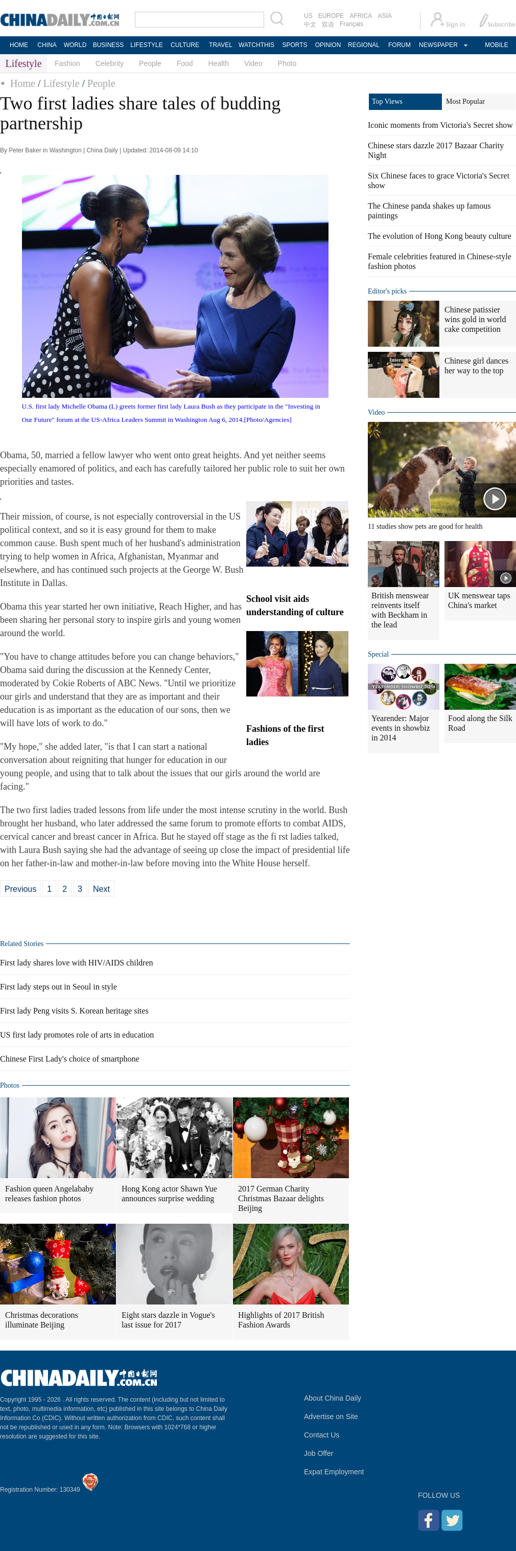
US (308, 15)
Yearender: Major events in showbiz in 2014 (400, 728)
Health (218, 63)
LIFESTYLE (146, 45)
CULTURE (185, 45)
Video (253, 63)
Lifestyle (61, 83)
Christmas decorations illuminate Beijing (41, 1320)
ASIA (384, 15)
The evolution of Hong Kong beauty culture (439, 236)
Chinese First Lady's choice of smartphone (69, 1058)
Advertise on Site (331, 1416)
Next (101, 889)
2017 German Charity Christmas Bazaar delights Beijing (281, 1198)
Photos (9, 1085)
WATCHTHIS (256, 45)
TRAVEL (220, 45)
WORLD (75, 45)
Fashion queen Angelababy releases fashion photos (49, 1193)
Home (22, 83)
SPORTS (294, 45)
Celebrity (110, 63)
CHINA (46, 45)
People (150, 63)
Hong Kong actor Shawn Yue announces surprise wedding (169, 1193)
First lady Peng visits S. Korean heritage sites (74, 1010)
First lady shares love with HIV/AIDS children (76, 962)
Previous (20, 889)
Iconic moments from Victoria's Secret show (440, 125)
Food (185, 63)
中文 (310, 24)
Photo (287, 63)
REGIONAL (364, 45)
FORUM (399, 45)
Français (351, 24)
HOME (19, 45)
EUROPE (331, 15)
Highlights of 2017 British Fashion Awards (281, 1320)
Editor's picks (387, 291)
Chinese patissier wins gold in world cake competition (475, 319)
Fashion (67, 63)
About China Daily (332, 1398)
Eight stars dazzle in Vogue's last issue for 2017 (168, 1320)
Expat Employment (334, 1472)
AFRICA (360, 15)
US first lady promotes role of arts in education (77, 1034)
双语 (328, 24)
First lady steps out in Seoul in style (58, 986)
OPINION (328, 45)
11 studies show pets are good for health (425, 526)
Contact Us (321, 1435)
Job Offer (318, 1453)
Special (378, 654)
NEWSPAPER (438, 45)
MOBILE (496, 45)
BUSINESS (108, 45)
